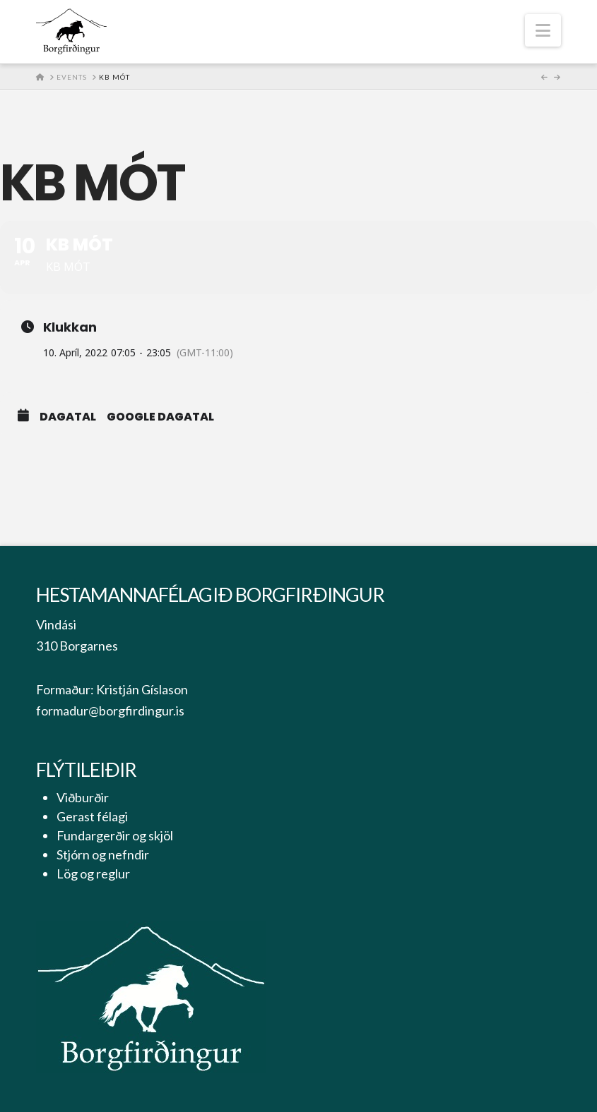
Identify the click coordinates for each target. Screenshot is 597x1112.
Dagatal (68, 417)
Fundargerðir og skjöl (115, 835)
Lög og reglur (93, 873)
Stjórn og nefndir (103, 854)
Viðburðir (83, 797)
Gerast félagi (92, 816)
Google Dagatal (160, 417)
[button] (543, 30)
